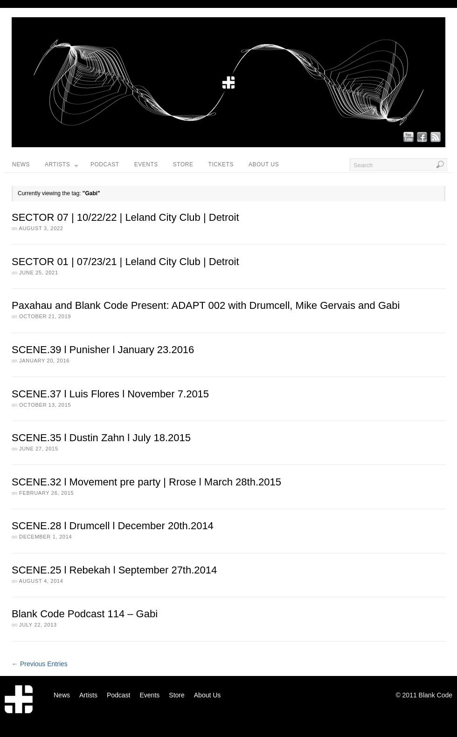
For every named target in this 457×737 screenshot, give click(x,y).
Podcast (104, 164)
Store (183, 164)
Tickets (221, 164)
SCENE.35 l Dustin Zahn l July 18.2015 (101, 438)
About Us (264, 164)
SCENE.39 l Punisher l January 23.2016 (103, 349)
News (21, 164)
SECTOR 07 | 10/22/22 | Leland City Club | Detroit (125, 217)
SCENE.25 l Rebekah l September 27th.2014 (114, 570)
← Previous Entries (40, 664)
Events (146, 164)
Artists (61, 166)
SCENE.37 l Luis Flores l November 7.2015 (110, 394)
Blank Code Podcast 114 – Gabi (85, 614)
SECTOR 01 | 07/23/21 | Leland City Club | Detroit (125, 261)
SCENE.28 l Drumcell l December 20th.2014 (113, 526)
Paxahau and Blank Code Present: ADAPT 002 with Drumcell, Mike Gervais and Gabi (206, 305)
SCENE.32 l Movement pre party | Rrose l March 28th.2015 (146, 482)
